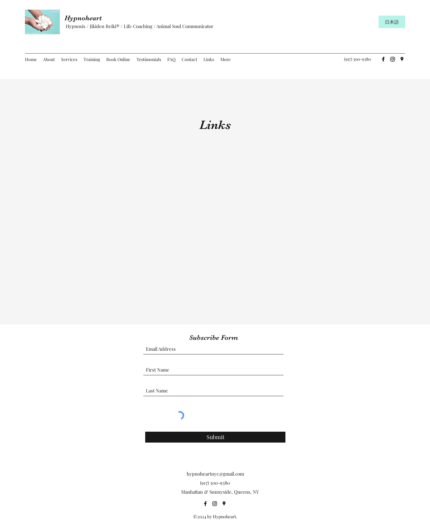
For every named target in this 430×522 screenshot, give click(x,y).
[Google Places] (402, 59)
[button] (69, 59)
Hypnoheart (85, 18)
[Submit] (215, 437)
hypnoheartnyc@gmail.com (215, 474)
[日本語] (392, 22)
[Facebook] (383, 59)
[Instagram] (392, 59)
